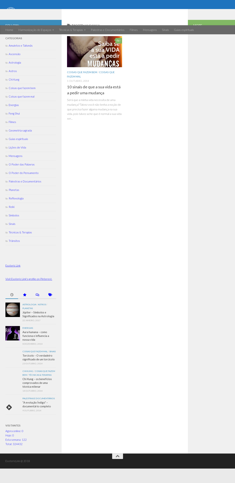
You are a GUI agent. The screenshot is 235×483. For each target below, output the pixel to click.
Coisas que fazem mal (21, 111)
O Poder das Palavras (22, 178)
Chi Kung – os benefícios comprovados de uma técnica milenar (37, 397)
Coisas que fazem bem (82, 86)
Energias (14, 119)
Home (9, 29)
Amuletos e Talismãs (21, 60)
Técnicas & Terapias (71, 29)
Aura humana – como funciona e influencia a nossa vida (35, 350)
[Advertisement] (211, 105)
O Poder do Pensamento (24, 187)
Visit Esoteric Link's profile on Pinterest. (28, 293)
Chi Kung (14, 94)
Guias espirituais (184, 29)
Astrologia (15, 77)
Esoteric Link (12, 280)
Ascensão (14, 68)
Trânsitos (14, 255)
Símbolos (14, 229)
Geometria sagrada (20, 144)
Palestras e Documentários (107, 29)
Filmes (134, 29)
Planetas (14, 204)
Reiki (11, 221)
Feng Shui (14, 128)
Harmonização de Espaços (34, 29)
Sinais (165, 29)
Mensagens (150, 29)
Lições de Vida (17, 161)
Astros (13, 85)
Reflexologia (16, 212)
